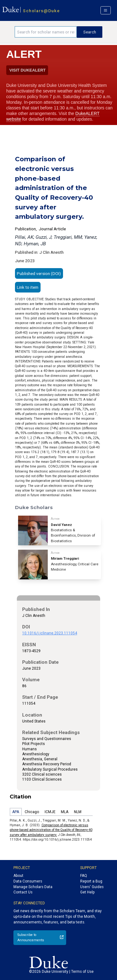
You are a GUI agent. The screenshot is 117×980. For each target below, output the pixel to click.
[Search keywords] (46, 32)
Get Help (87, 892)
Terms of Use (82, 971)
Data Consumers (27, 881)
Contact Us (22, 892)
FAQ (83, 875)
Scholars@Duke (41, 10)
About (18, 875)
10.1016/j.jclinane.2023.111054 (49, 633)
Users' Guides (92, 887)
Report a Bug (91, 881)
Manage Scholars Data (32, 887)
